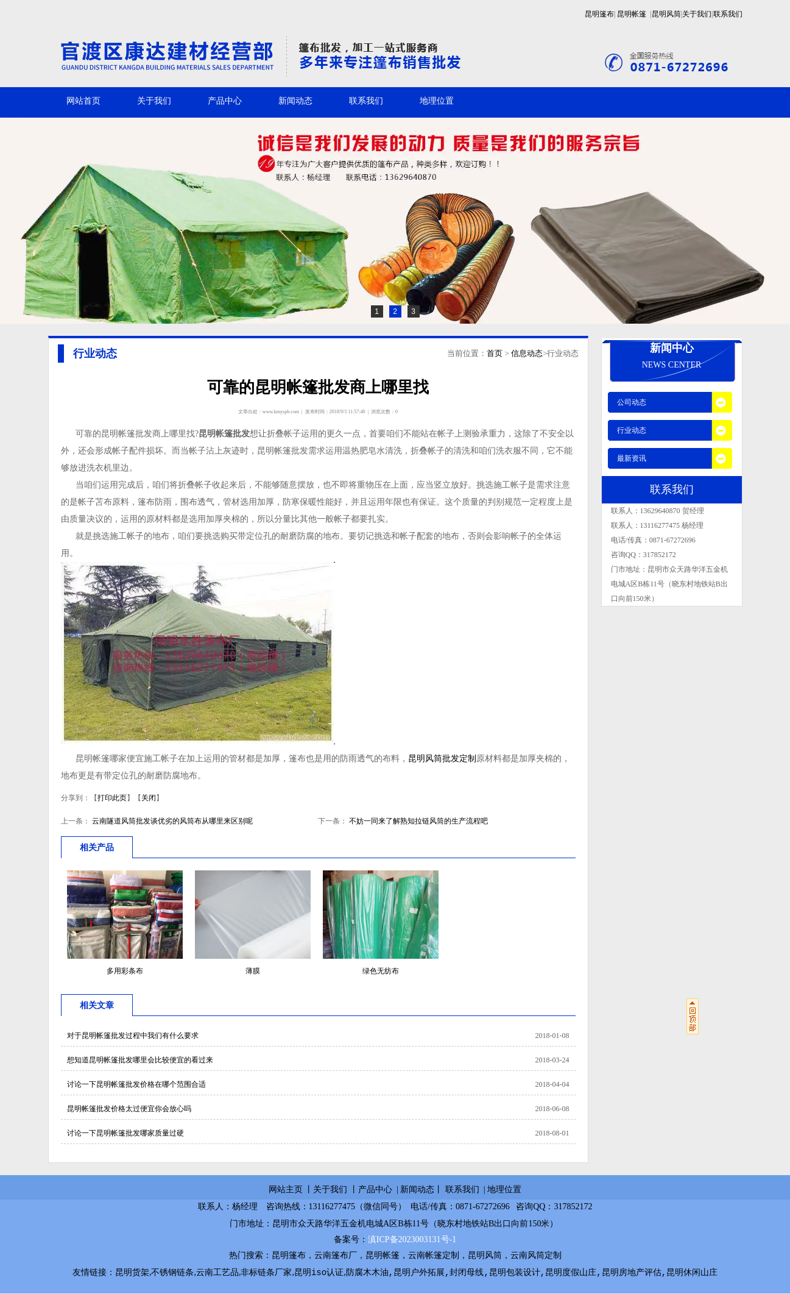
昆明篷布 (599, 14)
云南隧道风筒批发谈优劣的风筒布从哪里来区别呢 (171, 821)
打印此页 (112, 798)
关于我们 (696, 14)
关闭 (148, 798)
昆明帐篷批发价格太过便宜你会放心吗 (129, 1108)
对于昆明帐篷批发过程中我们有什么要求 (133, 1035)
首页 (495, 353)
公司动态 (631, 402)
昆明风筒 (666, 14)
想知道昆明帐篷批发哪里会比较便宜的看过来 (140, 1060)
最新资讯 (631, 458)
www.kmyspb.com (281, 411)
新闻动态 (295, 100)
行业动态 (631, 430)
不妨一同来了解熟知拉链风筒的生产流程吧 (417, 821)
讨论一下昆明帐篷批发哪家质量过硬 (125, 1133)
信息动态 (527, 353)
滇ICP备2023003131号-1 (412, 1239)
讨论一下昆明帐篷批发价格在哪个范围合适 (136, 1084)
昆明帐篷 (631, 14)
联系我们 (727, 14)
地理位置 (437, 100)
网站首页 (83, 100)
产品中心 (225, 100)
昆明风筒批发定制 (442, 758)
